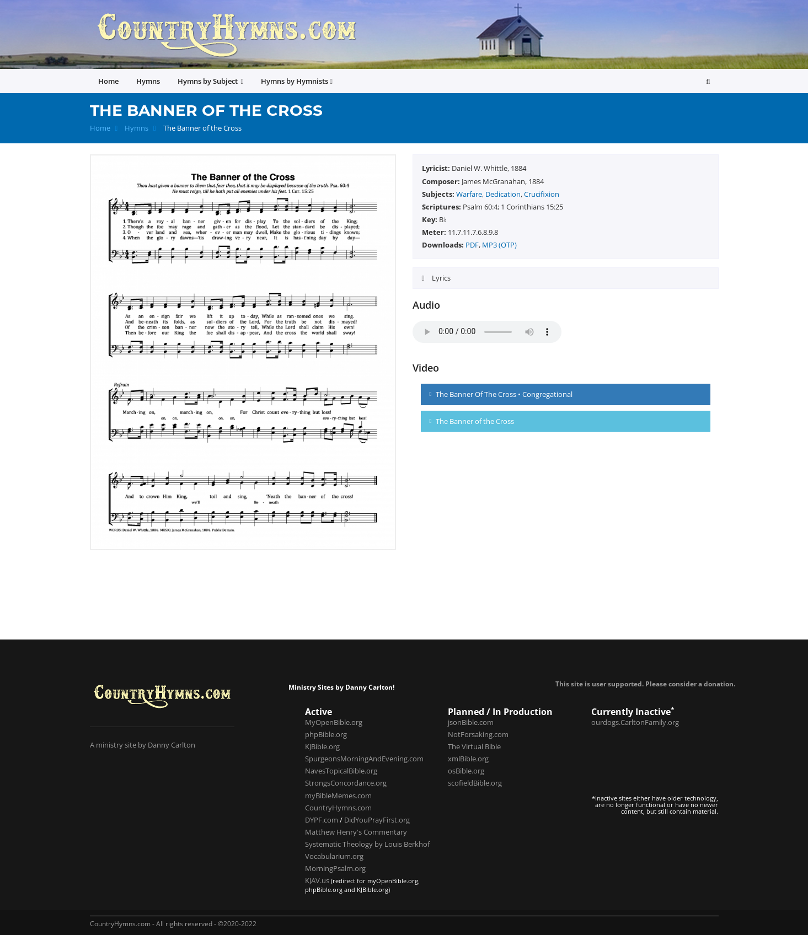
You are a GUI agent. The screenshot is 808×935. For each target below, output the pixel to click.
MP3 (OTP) (499, 245)
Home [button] (108, 81)
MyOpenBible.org (333, 722)
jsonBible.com (471, 722)
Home (100, 128)
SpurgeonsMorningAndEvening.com (364, 759)
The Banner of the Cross (472, 421)
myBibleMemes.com (338, 795)
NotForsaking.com (478, 734)
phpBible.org (326, 734)
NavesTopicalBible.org (341, 771)
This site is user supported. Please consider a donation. (645, 683)
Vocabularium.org (334, 856)
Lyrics (440, 278)
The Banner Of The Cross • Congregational (501, 394)
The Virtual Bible (474, 746)
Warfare (469, 194)
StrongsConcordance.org (346, 783)
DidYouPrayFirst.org (377, 820)
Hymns (136, 128)
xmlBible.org (468, 759)
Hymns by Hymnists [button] (297, 81)
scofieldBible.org (475, 783)
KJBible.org (322, 746)
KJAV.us (317, 880)
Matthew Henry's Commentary (356, 832)
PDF (472, 245)
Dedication (503, 194)
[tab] (566, 278)
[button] (708, 81)
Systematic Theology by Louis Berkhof (367, 844)
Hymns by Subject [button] (211, 81)
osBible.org (466, 771)
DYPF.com (321, 820)
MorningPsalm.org (335, 868)
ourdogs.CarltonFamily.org (635, 722)
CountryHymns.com (338, 808)
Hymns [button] (148, 81)
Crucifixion (541, 194)
